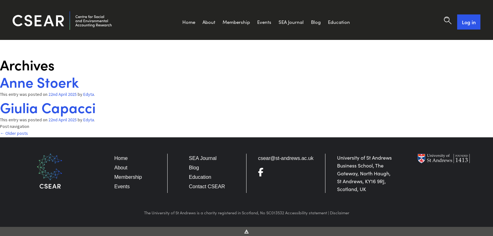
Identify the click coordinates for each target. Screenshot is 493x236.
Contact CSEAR (207, 186)
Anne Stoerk (39, 81)
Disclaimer (339, 213)
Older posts (14, 133)
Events (264, 22)
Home (188, 22)
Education (339, 22)
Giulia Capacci (48, 107)
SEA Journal (291, 22)
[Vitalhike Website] (246, 231)
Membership (236, 22)
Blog (316, 22)
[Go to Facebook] (263, 173)
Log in (469, 22)
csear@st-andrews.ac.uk (285, 158)
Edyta (88, 94)
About (208, 22)
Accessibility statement (306, 213)
